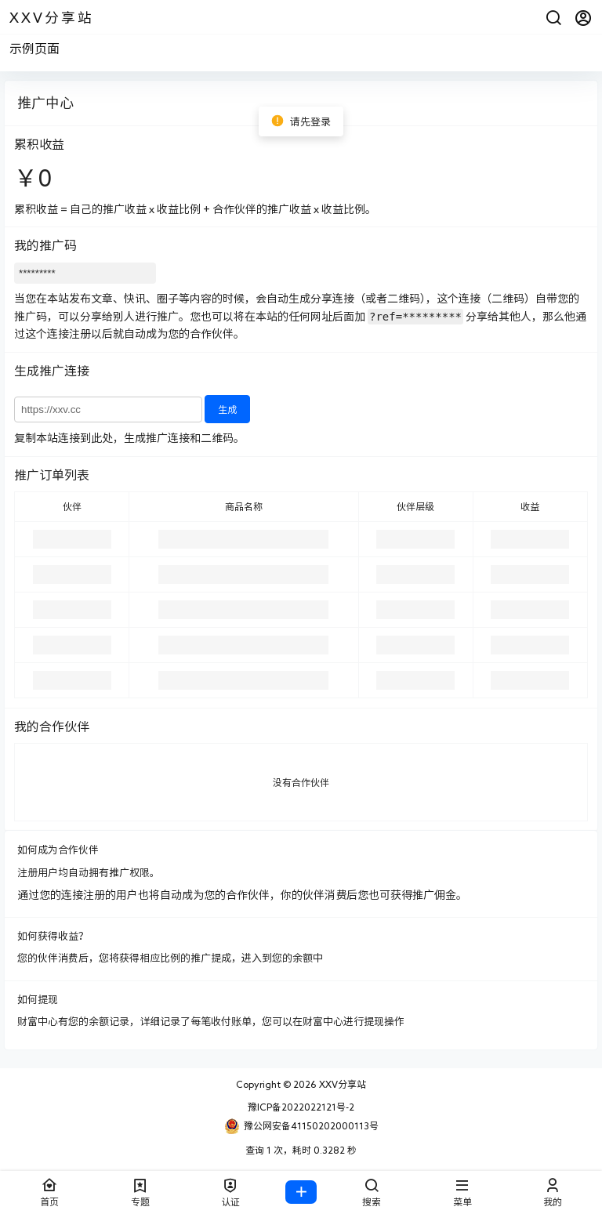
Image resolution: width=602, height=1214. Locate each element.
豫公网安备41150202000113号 (301, 1126)
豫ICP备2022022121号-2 (301, 1106)
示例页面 (34, 48)
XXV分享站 (341, 1084)
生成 (227, 409)
